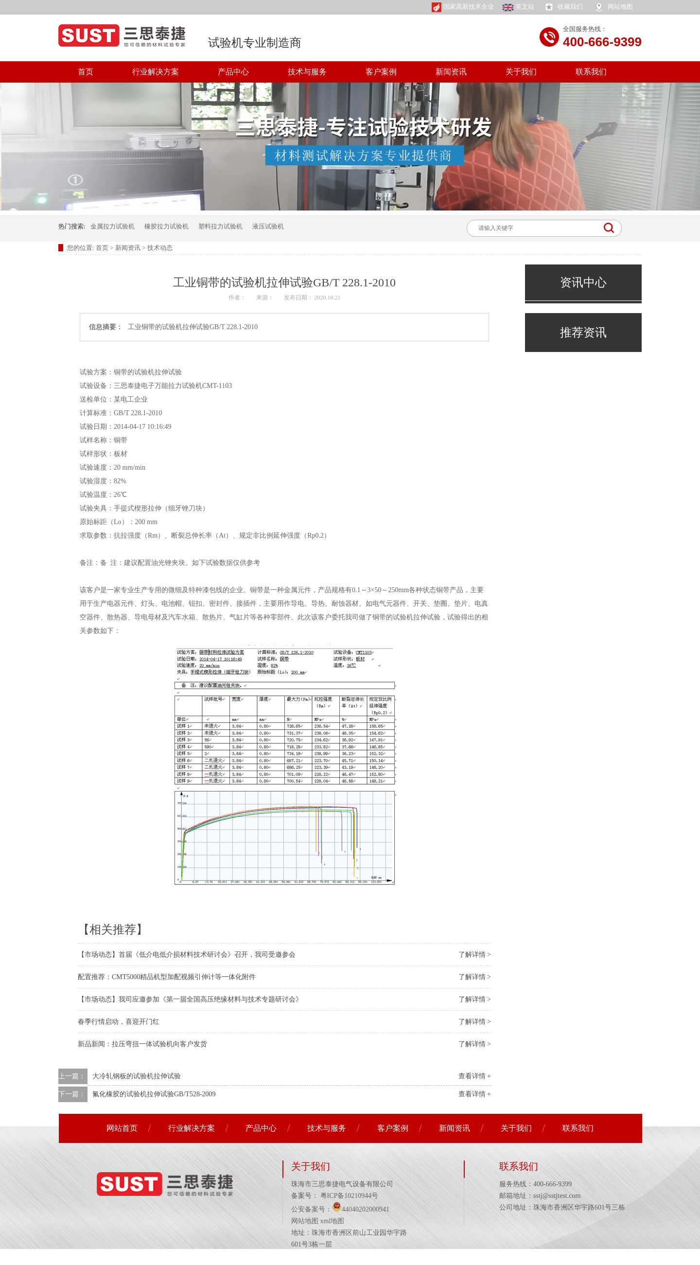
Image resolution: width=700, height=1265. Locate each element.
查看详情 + (474, 1076)
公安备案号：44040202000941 (340, 1209)
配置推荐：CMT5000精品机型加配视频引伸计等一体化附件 (167, 977)
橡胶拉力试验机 (166, 226)
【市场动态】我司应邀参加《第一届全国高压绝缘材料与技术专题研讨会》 (190, 999)
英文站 (518, 7)
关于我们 (521, 72)
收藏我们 (563, 7)
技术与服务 (307, 72)
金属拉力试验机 (112, 226)
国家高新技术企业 (463, 7)
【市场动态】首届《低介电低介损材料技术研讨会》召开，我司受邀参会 (187, 954)
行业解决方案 (155, 72)
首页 (85, 72)
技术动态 (160, 247)
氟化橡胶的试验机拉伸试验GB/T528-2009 (154, 1094)
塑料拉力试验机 (220, 226)
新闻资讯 (451, 72)
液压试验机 (268, 226)
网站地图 (613, 7)
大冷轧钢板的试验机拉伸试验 (136, 1076)
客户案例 (381, 72)
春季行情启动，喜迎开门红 (118, 1021)
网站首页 (122, 1128)
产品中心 (233, 72)
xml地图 (332, 1221)
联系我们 (591, 72)
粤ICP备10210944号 (348, 1195)
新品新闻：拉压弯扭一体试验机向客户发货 (142, 1044)
